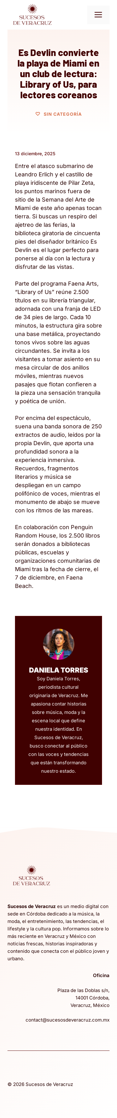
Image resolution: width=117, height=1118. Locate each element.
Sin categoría (63, 114)
